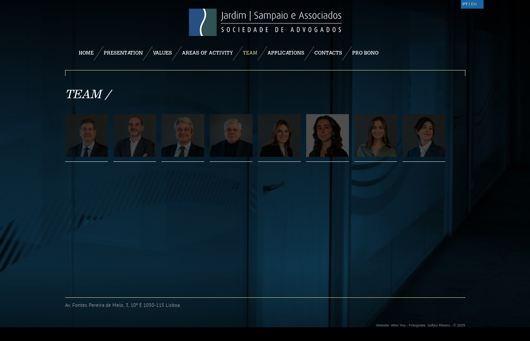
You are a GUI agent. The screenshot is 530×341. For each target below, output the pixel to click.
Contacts (328, 53)
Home (86, 53)
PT (465, 4)
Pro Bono (365, 53)
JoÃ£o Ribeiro (438, 325)
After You (398, 325)
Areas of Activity (207, 53)
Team (250, 53)
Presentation (123, 53)
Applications (286, 53)
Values (162, 53)
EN (474, 4)
